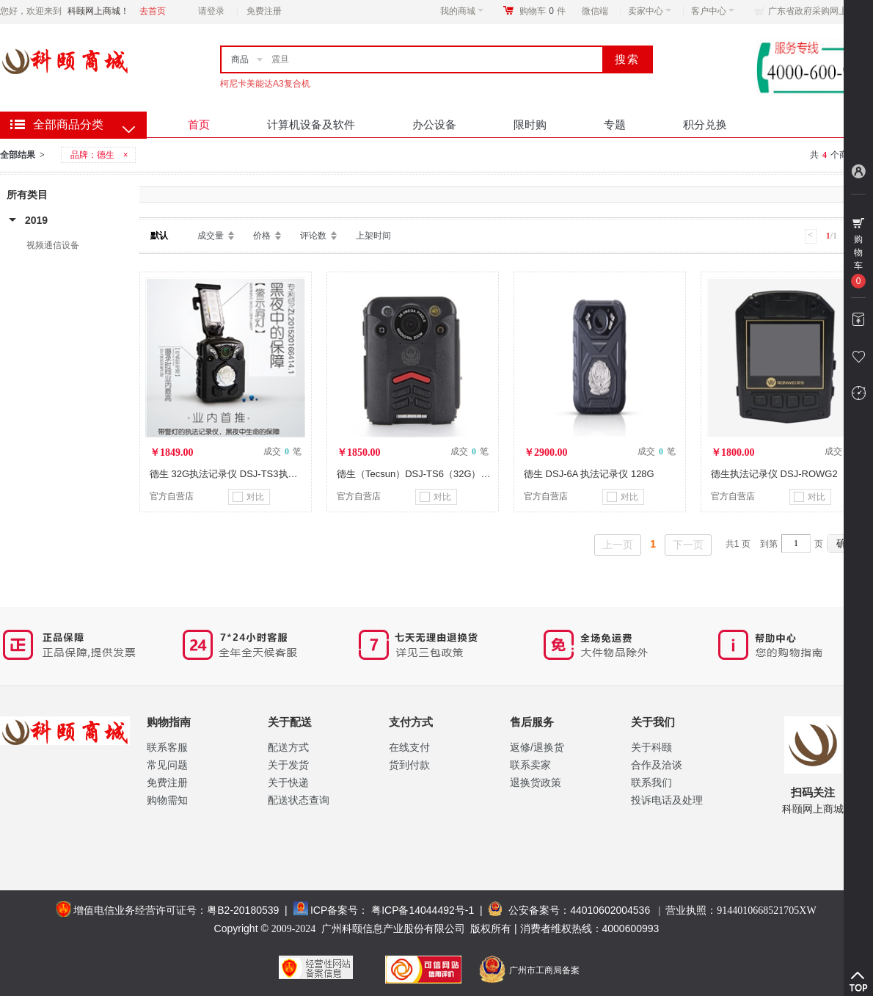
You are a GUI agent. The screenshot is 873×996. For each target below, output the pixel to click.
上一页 (617, 544)
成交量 (210, 235)
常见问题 (167, 765)
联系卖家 (530, 765)
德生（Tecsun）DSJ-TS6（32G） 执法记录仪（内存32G (457, 473)
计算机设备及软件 (311, 124)
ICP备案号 (334, 910)
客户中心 (712, 11)
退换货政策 (535, 782)
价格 (262, 235)
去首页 (152, 11)
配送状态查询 (298, 800)
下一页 (688, 544)
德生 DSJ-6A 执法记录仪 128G (589, 473)
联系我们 (651, 782)
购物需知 (167, 800)
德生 (105, 155)
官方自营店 (172, 496)
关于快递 (288, 782)
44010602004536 (610, 910)
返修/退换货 (537, 747)
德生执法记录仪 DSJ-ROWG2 (774, 473)
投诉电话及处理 (667, 800)
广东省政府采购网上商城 (816, 11)
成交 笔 (282, 451)
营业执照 (740, 910)
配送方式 (288, 747)
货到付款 (409, 765)
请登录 (211, 11)
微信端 (595, 11)
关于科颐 (651, 747)
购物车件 (542, 11)
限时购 (530, 124)
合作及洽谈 (656, 765)
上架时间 (373, 235)
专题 (615, 124)
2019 (36, 220)
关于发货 (288, 765)
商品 (240, 59)
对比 (248, 497)
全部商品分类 (68, 124)
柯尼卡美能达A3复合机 (265, 84)
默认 (159, 235)
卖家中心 (649, 11)
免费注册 (264, 11)
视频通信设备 (52, 245)
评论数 (313, 235)
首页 (199, 124)
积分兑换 (705, 124)
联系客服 (167, 747)
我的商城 (461, 11)
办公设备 (434, 124)
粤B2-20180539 (243, 910)
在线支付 (409, 747)
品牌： (100, 155)
